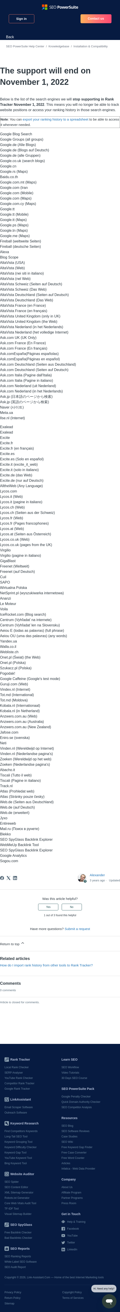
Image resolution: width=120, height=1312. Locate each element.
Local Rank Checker (16, 1067)
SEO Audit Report (15, 1267)
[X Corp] (9, 878)
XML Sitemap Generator (18, 1192)
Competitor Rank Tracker (19, 1083)
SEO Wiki (67, 1141)
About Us (66, 1187)
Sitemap (9, 1303)
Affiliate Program (71, 1192)
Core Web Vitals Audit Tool (20, 1203)
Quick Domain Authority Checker (80, 1101)
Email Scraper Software (18, 1107)
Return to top (12, 943)
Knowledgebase (58, 46)
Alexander (97, 875)
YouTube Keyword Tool (18, 1158)
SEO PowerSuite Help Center (25, 46)
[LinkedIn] (15, 878)
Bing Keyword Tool (15, 1163)
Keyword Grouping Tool (18, 1141)
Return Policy (12, 1297)
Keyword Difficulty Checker (20, 1147)
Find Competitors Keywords (20, 1131)
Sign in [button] (21, 19)
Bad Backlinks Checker (18, 1237)
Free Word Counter (73, 1158)
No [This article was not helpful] (71, 907)
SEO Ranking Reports (17, 1256)
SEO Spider (11, 1181)
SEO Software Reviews (75, 1131)
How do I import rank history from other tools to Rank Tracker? (46, 965)
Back (10, 37)
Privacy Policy (12, 1292)
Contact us (96, 18)
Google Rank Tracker (17, 1088)
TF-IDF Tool (11, 1208)
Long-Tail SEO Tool (16, 1136)
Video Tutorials (70, 1072)
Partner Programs (72, 1197)
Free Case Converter (74, 1152)
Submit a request (77, 929)
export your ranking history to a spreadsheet (56, 119)
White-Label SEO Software (20, 1261)
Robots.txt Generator (16, 1197)
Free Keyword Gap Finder (76, 1147)
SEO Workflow (70, 1067)
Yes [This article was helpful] (48, 907)
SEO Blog (67, 1125)
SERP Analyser (13, 1072)
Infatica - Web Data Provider (78, 1168)
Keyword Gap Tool (15, 1152)
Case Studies (69, 1136)
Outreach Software (15, 1112)
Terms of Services (73, 1297)
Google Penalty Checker (76, 1096)
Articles (65, 1163)
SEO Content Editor (16, 1187)
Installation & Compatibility (91, 46)
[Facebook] (2, 878)
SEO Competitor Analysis (76, 1107)
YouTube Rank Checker (18, 1078)
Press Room (68, 1203)
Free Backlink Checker (18, 1232)
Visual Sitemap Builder (18, 1214)
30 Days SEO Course (74, 1078)
